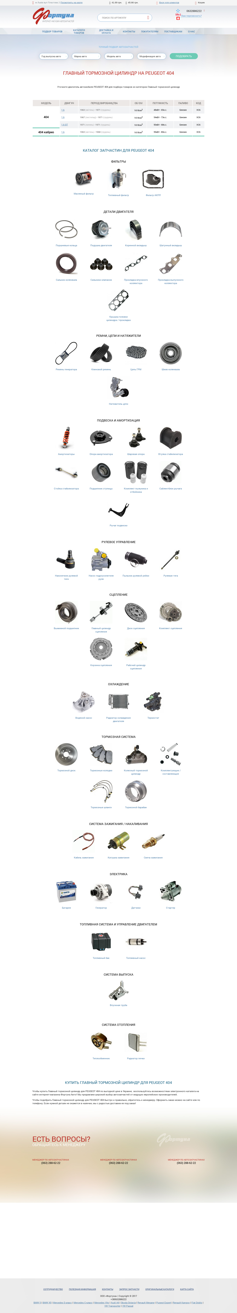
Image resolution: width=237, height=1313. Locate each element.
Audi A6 (115, 1302)
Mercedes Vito (101, 1302)
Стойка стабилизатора (66, 475)
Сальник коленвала (66, 266)
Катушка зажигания (118, 844)
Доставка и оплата (106, 31)
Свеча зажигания (153, 844)
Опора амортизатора (101, 441)
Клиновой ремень (101, 356)
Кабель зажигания (83, 844)
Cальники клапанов (101, 266)
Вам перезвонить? (191, 15)
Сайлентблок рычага (170, 475)
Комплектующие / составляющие (170, 759)
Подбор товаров (52, 31)
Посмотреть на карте (71, 2)
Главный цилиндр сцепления (101, 617)
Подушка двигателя (101, 232)
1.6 (62, 109)
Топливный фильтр (118, 182)
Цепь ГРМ (136, 356)
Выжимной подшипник (66, 615)
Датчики (136, 894)
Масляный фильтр (83, 181)
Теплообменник (101, 1045)
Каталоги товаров (79, 31)
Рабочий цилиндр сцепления (136, 654)
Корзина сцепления (101, 652)
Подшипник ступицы (101, 475)
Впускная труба (118, 994)
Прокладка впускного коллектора (136, 268)
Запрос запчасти (129, 1289)
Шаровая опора (136, 441)
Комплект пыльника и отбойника (136, 477)
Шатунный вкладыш (170, 232)
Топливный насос (136, 945)
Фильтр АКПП (153, 182)
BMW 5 (37, 1302)
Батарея (66, 894)
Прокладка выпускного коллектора (170, 268)
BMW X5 (47, 1302)
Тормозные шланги (101, 794)
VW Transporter (112, 1305)
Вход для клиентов (169, 2)
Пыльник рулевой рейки (136, 562)
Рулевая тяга (170, 562)
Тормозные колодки (101, 757)
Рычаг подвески (118, 512)
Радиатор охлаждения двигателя (118, 706)
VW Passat (127, 1305)
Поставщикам (173, 31)
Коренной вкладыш (136, 232)
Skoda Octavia (128, 1302)
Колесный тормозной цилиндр (136, 759)
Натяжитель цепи (118, 390)
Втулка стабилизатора (170, 441)
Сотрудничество (53, 1289)
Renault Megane (146, 1302)
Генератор (101, 894)
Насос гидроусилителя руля (101, 564)
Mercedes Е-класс (62, 1302)
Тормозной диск (66, 757)
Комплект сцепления (170, 615)
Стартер (170, 894)
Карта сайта (187, 1289)
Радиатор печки (136, 1045)
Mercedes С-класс (83, 1302)
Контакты (129, 31)
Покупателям (149, 31)
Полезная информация (82, 1289)
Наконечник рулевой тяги (66, 564)
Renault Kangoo (181, 1302)
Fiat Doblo (197, 1302)
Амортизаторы (66, 441)
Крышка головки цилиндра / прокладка (118, 305)
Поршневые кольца (66, 232)
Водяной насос (83, 704)
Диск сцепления (136, 615)
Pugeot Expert (163, 1302)
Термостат (153, 704)
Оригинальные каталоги (159, 1289)
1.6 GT (64, 124)
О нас (191, 31)
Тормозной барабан (136, 794)
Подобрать (184, 56)
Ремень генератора (66, 356)
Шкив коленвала (170, 356)
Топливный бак (101, 945)
